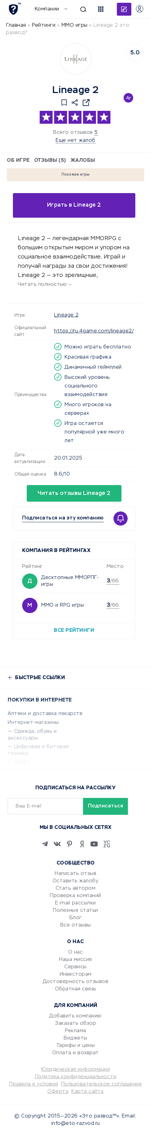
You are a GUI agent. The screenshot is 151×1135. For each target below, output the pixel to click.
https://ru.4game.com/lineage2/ (93, 331)
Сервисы (75, 967)
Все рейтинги (74, 630)
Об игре (18, 160)
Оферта (57, 1091)
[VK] (57, 844)
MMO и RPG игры (62, 605)
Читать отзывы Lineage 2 (74, 493)
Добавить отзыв (124, 9)
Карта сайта (87, 1091)
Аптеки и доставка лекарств (45, 713)
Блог (76, 917)
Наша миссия (75, 959)
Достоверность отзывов (76, 981)
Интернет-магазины (33, 722)
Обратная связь (75, 989)
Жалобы (82, 160)
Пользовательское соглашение (101, 1084)
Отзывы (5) (50, 160)
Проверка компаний (75, 895)
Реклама (75, 1030)
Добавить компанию (75, 1016)
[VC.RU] (106, 844)
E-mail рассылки (75, 903)
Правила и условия (33, 1084)
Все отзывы (75, 925)
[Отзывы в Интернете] (15, 9)
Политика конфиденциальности (76, 1077)
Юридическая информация (75, 1069)
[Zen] (82, 844)
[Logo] (75, 59)
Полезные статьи (75, 910)
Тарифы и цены (75, 1045)
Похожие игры (76, 175)
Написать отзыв (75, 873)
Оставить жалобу (76, 881)
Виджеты (75, 1038)
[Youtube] (94, 844)
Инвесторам (76, 974)
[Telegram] (45, 844)
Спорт (22, 762)
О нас (75, 952)
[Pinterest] (69, 844)
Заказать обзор (75, 1023)
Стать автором (76, 888)
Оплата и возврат (75, 1053)
